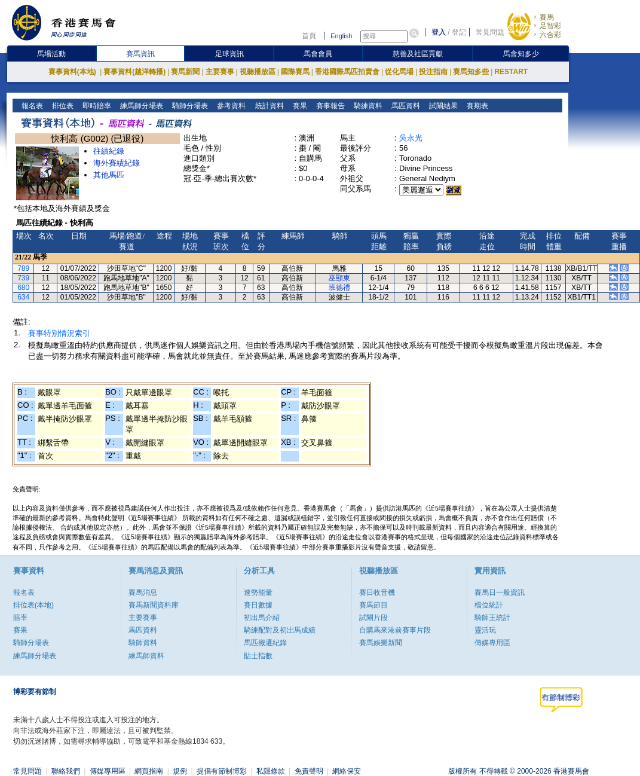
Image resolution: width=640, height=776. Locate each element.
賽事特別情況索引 (59, 333)
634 (23, 297)
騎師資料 (142, 642)
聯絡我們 (65, 771)
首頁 (309, 36)
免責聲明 (309, 771)
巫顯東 (339, 278)
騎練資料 (366, 106)
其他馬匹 (108, 174)
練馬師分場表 (140, 106)
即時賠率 (96, 106)
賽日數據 (258, 605)
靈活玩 (485, 630)
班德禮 (339, 287)
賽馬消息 (142, 592)
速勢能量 (258, 592)
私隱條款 (270, 771)
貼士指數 (258, 656)
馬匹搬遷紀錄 (265, 642)
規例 (180, 771)
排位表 (62, 106)
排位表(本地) (33, 605)
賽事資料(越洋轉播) (134, 72)
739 (23, 278)
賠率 (20, 617)
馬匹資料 (404, 106)
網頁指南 (148, 771)
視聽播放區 (257, 72)
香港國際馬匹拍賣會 (347, 72)
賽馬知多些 (471, 72)
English (341, 35)
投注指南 (433, 72)
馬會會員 (318, 54)
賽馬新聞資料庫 (153, 605)
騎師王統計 (492, 617)
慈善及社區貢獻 (418, 54)
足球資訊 (229, 54)
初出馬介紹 (262, 617)
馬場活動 (51, 54)
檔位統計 (488, 605)
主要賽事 (220, 72)
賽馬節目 (373, 605)
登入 (438, 32)
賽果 (298, 106)
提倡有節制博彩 (222, 771)
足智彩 (550, 26)
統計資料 (268, 106)
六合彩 (550, 34)
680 (23, 287)
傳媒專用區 (492, 642)
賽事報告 (329, 106)
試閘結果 (442, 106)
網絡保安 (346, 771)
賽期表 (476, 106)
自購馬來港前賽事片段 (395, 630)
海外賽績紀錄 (116, 162)
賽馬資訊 (140, 54)
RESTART (511, 72)
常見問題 (490, 32)
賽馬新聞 (185, 72)
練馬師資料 (146, 656)
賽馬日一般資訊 (499, 592)
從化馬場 (399, 72)
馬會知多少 (521, 54)
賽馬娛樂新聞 (380, 642)
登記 (459, 32)
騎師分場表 (189, 106)
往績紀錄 (108, 150)
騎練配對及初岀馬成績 (280, 630)
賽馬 (547, 17)
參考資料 (230, 106)
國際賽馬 (295, 72)
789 (23, 268)
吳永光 (410, 137)
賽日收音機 (377, 592)
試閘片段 (373, 617)
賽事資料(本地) (73, 72)
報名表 (31, 106)
